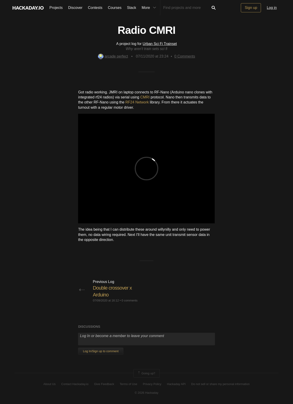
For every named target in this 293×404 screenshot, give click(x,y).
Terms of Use (128, 384)
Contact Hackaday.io (75, 384)
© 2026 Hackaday (146, 392)
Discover (75, 8)
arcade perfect (113, 56)
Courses (115, 8)
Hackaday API (176, 384)
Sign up (251, 8)
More (150, 8)
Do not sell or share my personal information (220, 384)
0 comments (130, 300)
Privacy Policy (152, 384)
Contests (95, 8)
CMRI (145, 97)
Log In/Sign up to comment (100, 351)
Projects (56, 8)
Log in (272, 8)
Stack (131, 8)
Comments (184, 56)
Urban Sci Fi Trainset (160, 44)
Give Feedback (104, 384)
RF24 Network (137, 102)
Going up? (146, 373)
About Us (49, 384)
